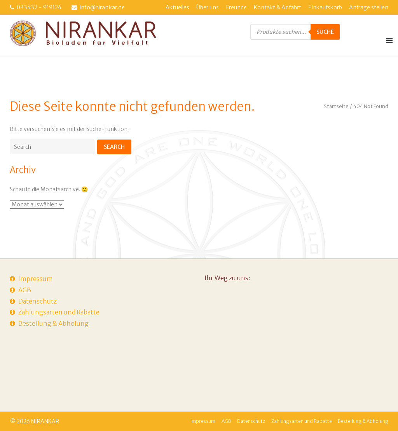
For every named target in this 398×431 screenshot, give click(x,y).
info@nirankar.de (102, 7)
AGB (24, 290)
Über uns (207, 7)
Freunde (236, 7)
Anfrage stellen (368, 7)
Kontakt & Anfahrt (277, 7)
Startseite (336, 106)
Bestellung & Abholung (53, 323)
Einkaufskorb (325, 7)
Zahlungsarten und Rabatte (59, 312)
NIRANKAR (45, 421)
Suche (325, 31)
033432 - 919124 (39, 7)
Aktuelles (177, 7)
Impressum (35, 279)
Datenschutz (37, 301)
